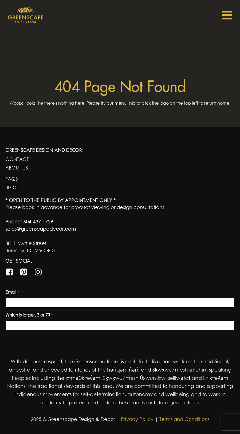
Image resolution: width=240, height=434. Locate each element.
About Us (16, 168)
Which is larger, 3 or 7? (29, 315)
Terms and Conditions (184, 419)
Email (12, 292)
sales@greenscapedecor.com (40, 229)
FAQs (11, 179)
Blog (12, 187)
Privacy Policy (137, 419)
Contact (17, 159)
